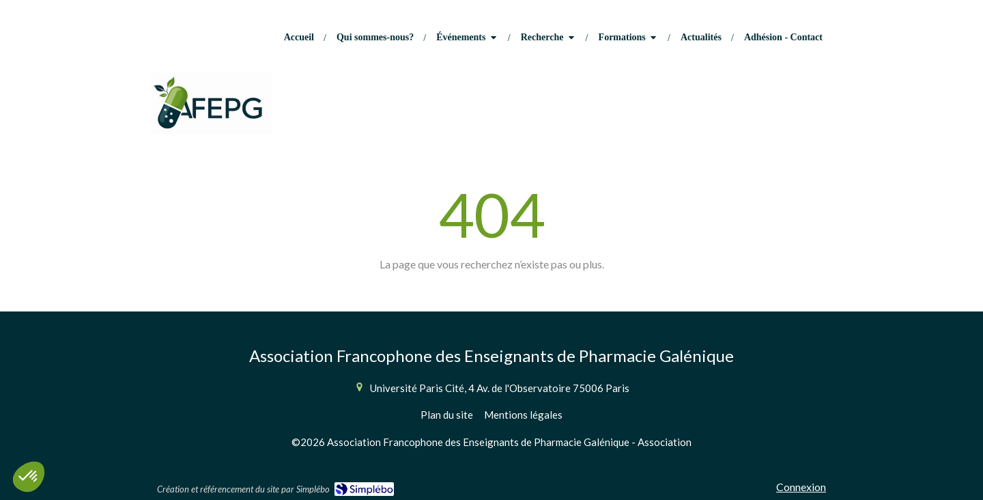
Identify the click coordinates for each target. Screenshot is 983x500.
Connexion (801, 486)
